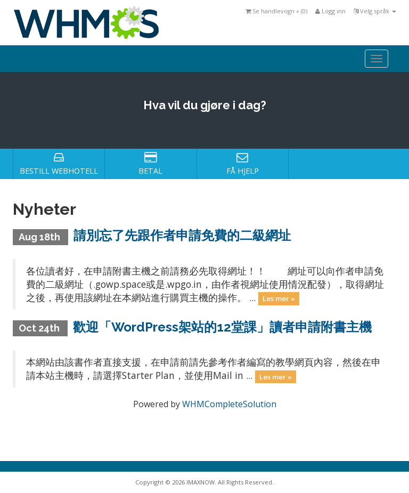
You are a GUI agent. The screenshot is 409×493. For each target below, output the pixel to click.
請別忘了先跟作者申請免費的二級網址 (182, 235)
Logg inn (330, 11)
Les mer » (279, 298)
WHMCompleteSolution (229, 404)
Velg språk (375, 11)
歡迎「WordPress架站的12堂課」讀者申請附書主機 (222, 327)
